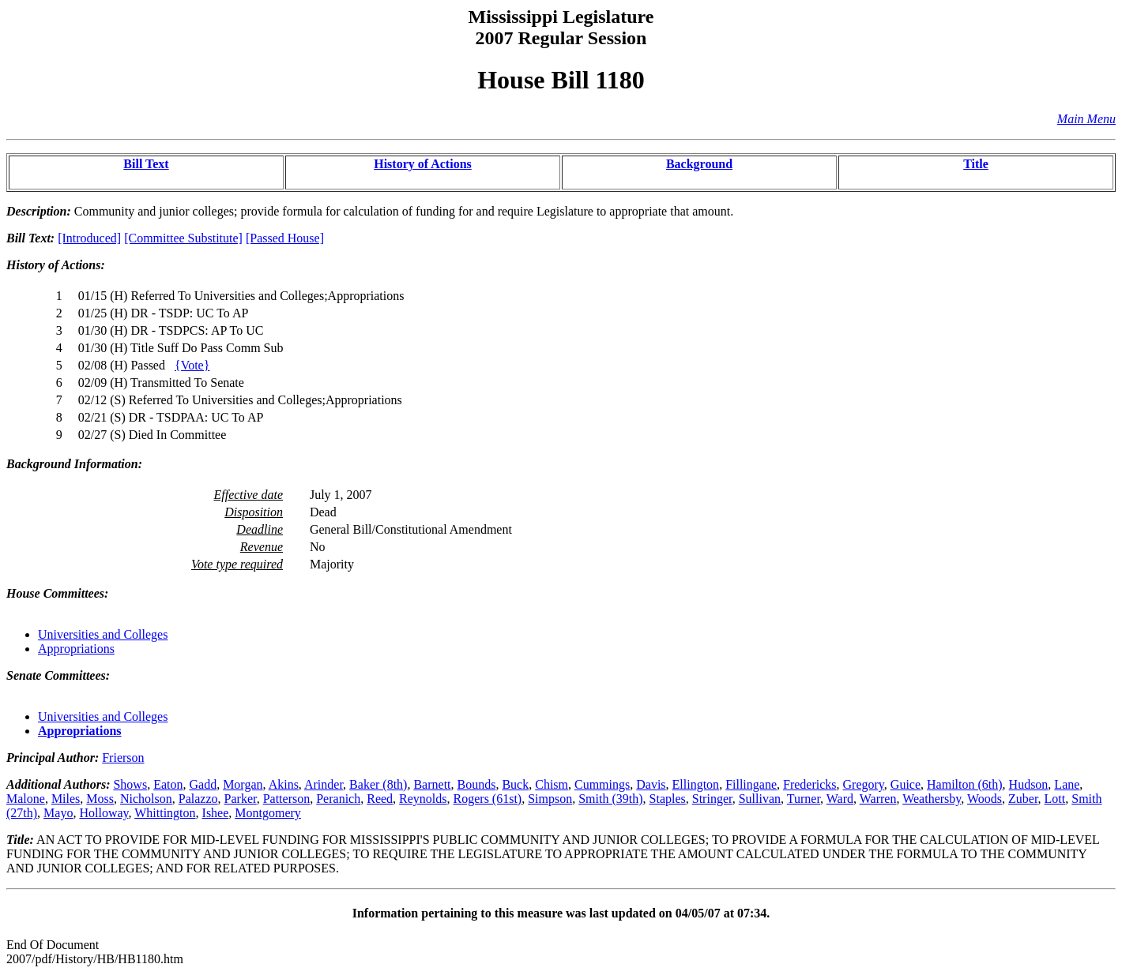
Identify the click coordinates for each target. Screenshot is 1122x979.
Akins (284, 784)
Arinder (323, 784)
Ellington (696, 784)
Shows (130, 784)
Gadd (202, 784)
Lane (1066, 784)
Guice (905, 784)
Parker (240, 798)
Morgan (242, 784)
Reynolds (422, 798)
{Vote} (192, 365)
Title (975, 164)
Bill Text (145, 164)
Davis (650, 784)
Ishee (215, 813)
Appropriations (76, 648)
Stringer (712, 798)
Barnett (431, 784)
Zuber (1023, 798)
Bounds (476, 784)
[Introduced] (89, 238)
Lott (1055, 798)
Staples (667, 798)
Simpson (550, 798)
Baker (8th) (378, 784)
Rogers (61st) (488, 798)
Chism (551, 784)
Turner (803, 798)
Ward (839, 798)
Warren (878, 798)
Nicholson (146, 798)
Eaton (168, 784)
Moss (100, 798)
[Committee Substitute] (183, 238)
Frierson (123, 757)
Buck (515, 784)
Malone (25, 798)
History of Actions (423, 164)
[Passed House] (285, 238)
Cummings (602, 784)
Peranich (338, 798)
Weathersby (931, 798)
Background (699, 164)
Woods (984, 798)
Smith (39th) (610, 798)
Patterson (287, 798)
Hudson (1029, 784)
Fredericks (810, 784)
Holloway (103, 813)
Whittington (164, 813)
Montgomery (268, 813)
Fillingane (751, 784)
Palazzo (198, 798)
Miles (65, 798)
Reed (380, 798)
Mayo (58, 813)
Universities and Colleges (103, 634)
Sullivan (760, 798)
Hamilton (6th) (965, 784)
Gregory (863, 784)
